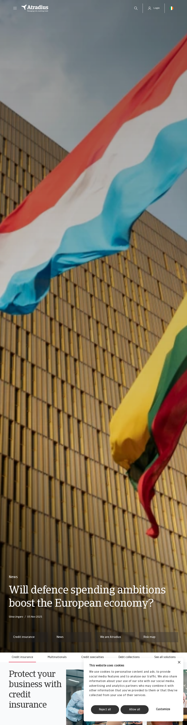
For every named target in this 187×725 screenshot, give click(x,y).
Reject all (105, 709)
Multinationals (57, 657)
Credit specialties (92, 657)
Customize (163, 709)
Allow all (134, 709)
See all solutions (165, 657)
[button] (15, 8)
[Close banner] (179, 662)
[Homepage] (73, 8)
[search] (135, 8)
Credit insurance (22, 657)
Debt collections (129, 657)
